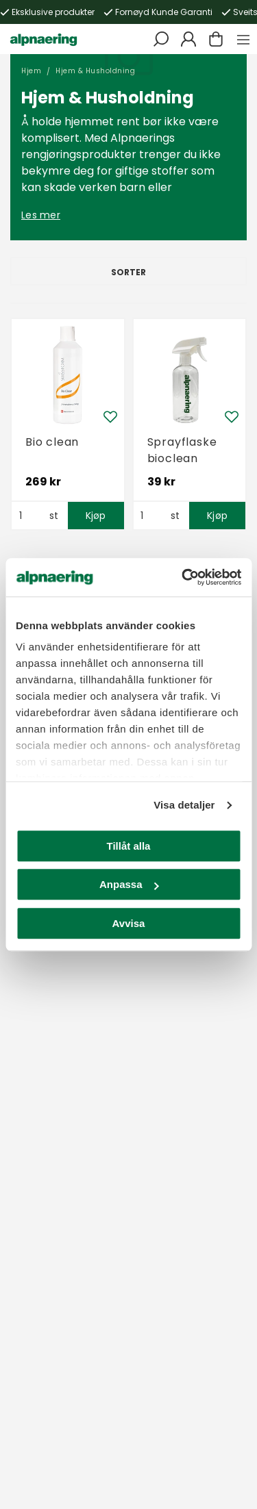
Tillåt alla (129, 846)
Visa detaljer (184, 805)
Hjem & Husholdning (95, 71)
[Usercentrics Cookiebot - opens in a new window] (183, 577)
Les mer (40, 215)
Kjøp (96, 515)
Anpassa (129, 884)
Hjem (31, 71)
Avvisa (128, 923)
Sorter (128, 272)
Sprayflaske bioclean (182, 450)
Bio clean (52, 442)
